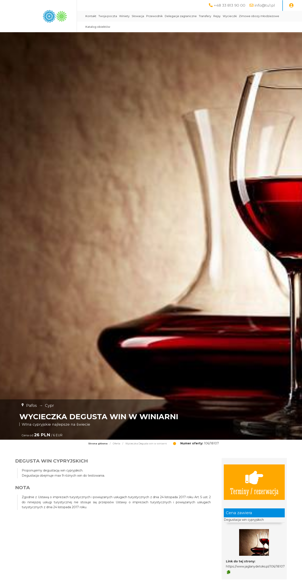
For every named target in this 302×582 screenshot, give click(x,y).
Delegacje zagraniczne (181, 16)
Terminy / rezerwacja (254, 482)
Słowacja (138, 16)
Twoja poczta (107, 16)
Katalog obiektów (97, 26)
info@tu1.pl (264, 5)
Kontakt (90, 16)
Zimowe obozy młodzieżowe (259, 16)
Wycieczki (230, 16)
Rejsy (217, 16)
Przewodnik (154, 16)
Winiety (124, 16)
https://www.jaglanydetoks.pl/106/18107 (255, 566)
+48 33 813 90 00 (229, 5)
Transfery (205, 16)
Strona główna (98, 443)
